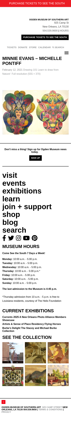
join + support (27, 207)
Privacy (6, 412)
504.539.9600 (50, 30)
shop (11, 214)
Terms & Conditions (50, 409)
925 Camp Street (52, 407)
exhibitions (21, 191)
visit (9, 175)
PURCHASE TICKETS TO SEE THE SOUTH (45, 37)
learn (11, 199)
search (14, 230)
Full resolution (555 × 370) (26, 74)
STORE (33, 47)
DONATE (22, 47)
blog (10, 222)
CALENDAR (44, 47)
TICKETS (12, 47)
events (14, 183)
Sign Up (35, 158)
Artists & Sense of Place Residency (31, 324)
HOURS (64, 30)
